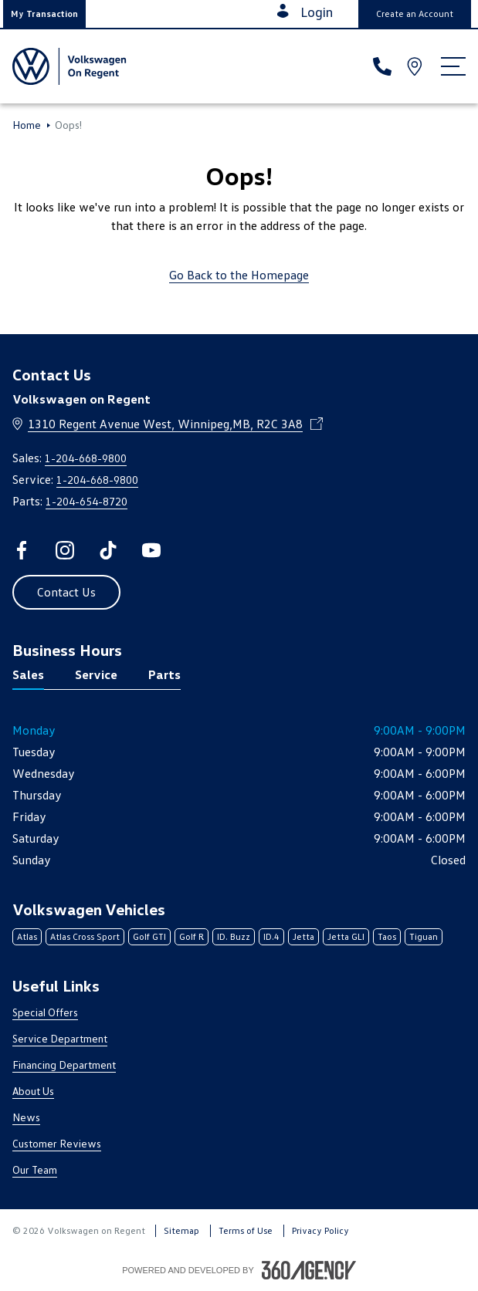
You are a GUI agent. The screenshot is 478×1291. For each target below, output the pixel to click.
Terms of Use (246, 1230)
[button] (44, 14)
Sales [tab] (28, 674)
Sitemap (181, 1230)
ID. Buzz (233, 936)
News (26, 1117)
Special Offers (45, 1012)
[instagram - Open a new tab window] (65, 550)
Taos (387, 936)
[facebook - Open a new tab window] (21, 550)
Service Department (59, 1038)
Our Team (34, 1169)
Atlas (27, 936)
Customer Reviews (56, 1143)
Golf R (191, 936)
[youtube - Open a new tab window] (151, 550)
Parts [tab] (164, 674)
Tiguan (423, 936)
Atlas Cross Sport (85, 936)
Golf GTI (149, 936)
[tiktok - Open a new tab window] (108, 550)
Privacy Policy (320, 1230)
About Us (33, 1090)
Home (26, 125)
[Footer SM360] (309, 1270)
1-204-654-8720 (86, 501)
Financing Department (64, 1064)
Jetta (303, 936)
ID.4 (271, 936)
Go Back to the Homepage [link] (239, 274)
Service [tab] (96, 674)
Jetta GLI (345, 936)
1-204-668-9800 (86, 458)
